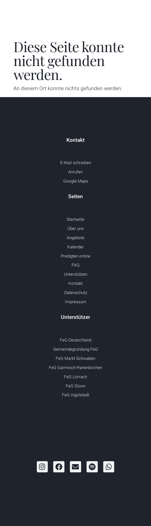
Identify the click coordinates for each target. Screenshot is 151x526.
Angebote (75, 237)
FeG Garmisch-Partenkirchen (75, 367)
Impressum (75, 302)
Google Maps (75, 181)
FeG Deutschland (75, 340)
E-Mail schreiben (75, 162)
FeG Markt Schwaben (75, 358)
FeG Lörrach (75, 377)
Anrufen (75, 172)
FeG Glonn (75, 386)
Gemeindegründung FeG (75, 349)
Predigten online (75, 256)
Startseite (75, 219)
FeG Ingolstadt (75, 395)
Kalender (75, 247)
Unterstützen (75, 274)
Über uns (75, 228)
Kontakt (75, 283)
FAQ (76, 265)
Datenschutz (75, 292)
